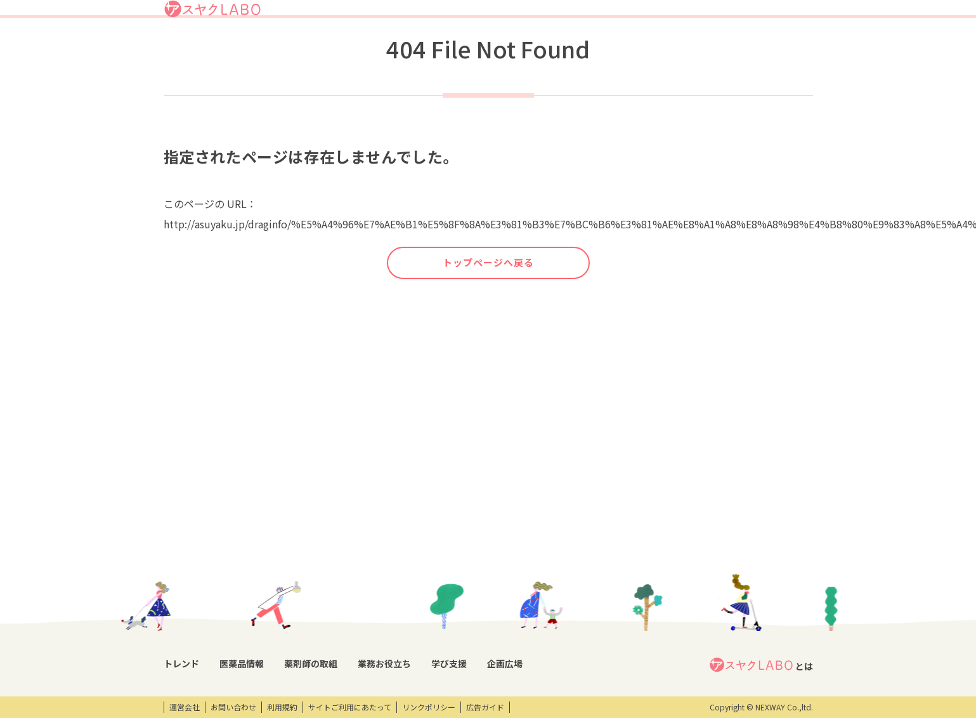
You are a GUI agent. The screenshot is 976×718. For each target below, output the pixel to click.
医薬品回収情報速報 (278, 578)
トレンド (426, 47)
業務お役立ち (603, 47)
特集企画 (356, 578)
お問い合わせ (233, 707)
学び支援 (659, 47)
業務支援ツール (440, 556)
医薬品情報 (478, 47)
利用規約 (282, 707)
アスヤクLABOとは (538, 15)
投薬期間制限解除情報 (282, 599)
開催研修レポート (554, 556)
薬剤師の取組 (538, 47)
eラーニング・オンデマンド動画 (570, 605)
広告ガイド (485, 707)
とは (761, 535)
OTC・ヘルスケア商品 (281, 621)
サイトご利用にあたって (349, 707)
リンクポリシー (428, 707)
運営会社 (184, 707)
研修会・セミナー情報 (560, 578)
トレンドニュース (194, 556)
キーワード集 (437, 578)
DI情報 (255, 556)
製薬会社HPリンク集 (280, 664)
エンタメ (658, 556)
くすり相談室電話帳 (278, 642)
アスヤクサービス (772, 47)
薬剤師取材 (360, 556)
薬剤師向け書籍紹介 (448, 599)
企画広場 (707, 47)
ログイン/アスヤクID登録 (658, 15)
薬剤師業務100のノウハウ (459, 621)
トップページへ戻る (488, 310)
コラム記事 (183, 578)
